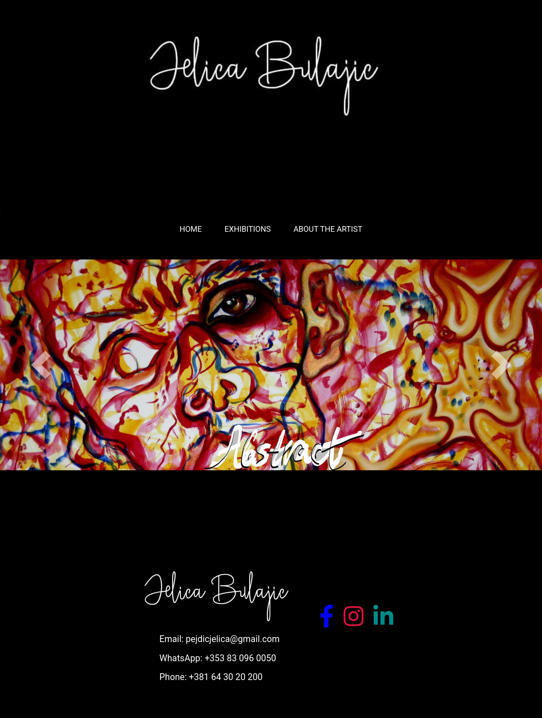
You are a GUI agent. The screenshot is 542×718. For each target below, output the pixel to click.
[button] (40, 364)
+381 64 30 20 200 (226, 677)
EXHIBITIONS (247, 229)
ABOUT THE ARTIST (328, 229)
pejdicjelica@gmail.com (233, 639)
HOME (191, 229)
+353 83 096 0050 (240, 658)
